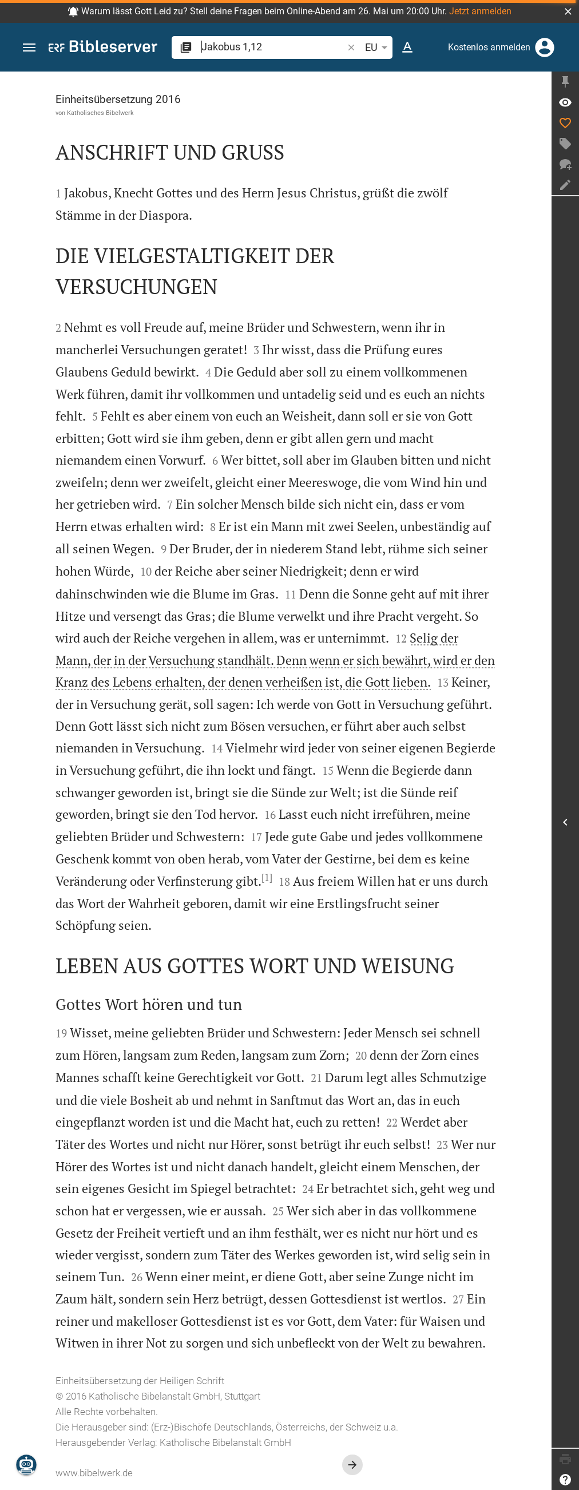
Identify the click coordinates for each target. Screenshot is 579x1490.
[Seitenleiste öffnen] (565, 822)
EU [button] (378, 47)
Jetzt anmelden (480, 11)
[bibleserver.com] (103, 48)
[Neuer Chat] (565, 164)
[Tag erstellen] (565, 143)
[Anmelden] (544, 47)
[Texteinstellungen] (407, 47)
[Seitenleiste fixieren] (565, 82)
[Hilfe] (565, 1479)
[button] (568, 11)
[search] (273, 47)
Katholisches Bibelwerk (100, 113)
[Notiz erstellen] (565, 185)
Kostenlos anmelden (489, 47)
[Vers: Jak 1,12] (565, 102)
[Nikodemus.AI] (26, 1465)
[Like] (565, 123)
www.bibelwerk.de (94, 1473)
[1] (266, 877)
